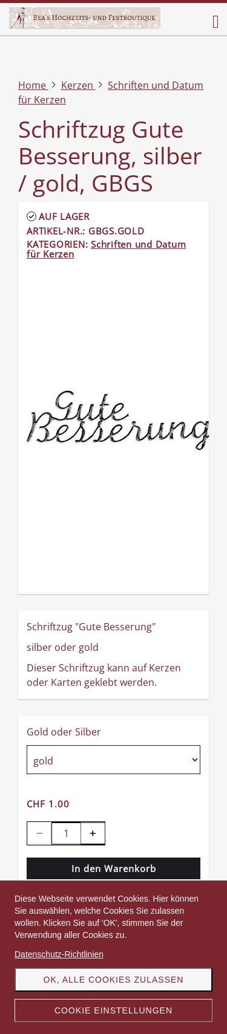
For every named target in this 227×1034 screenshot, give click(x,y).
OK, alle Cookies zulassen (114, 979)
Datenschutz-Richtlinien (59, 954)
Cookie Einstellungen (113, 1010)
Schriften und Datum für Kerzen (106, 249)
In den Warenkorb (113, 868)
